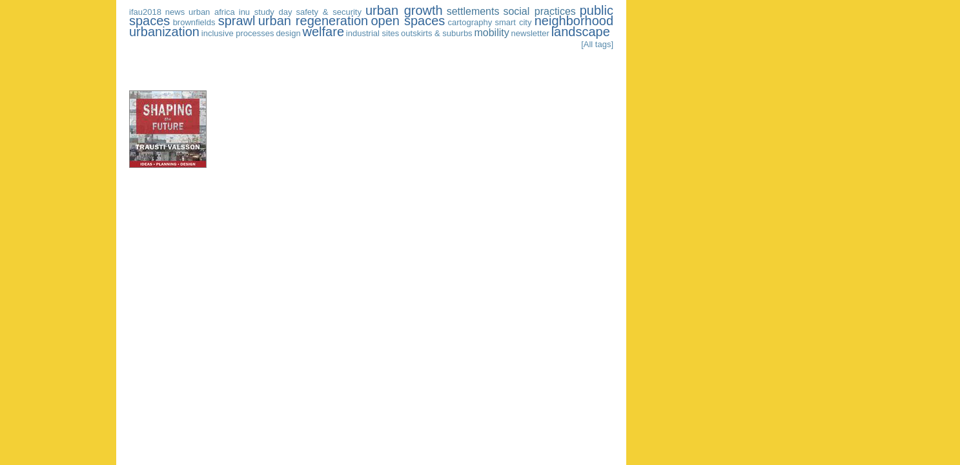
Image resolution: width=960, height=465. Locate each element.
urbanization (164, 32)
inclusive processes (237, 33)
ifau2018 (145, 12)
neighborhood (574, 21)
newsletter (530, 33)
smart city (513, 22)
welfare (323, 32)
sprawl (237, 21)
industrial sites (372, 33)
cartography (470, 22)
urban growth (404, 10)
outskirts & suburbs (437, 33)
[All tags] (597, 44)
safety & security (329, 12)
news (175, 12)
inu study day (265, 12)
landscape (580, 32)
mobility (491, 32)
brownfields (194, 22)
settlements (473, 11)
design (288, 33)
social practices (539, 11)
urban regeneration (313, 21)
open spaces (408, 21)
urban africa (212, 12)
